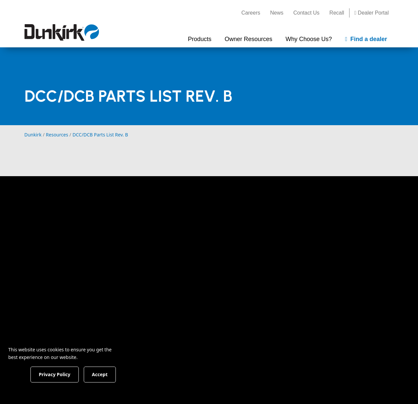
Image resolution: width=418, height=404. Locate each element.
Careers (250, 13)
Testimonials (254, 241)
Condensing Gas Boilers (148, 249)
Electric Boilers (137, 285)
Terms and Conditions (225, 348)
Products (132, 204)
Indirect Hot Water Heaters (142, 302)
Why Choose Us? (263, 204)
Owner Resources (205, 204)
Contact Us (306, 13)
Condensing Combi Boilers (142, 233)
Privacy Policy (265, 348)
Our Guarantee (258, 229)
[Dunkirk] (61, 32)
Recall (336, 13)
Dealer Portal (371, 13)
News (276, 13)
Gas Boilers (133, 261)
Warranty (190, 241)
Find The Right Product (147, 217)
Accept (113, 374)
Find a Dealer (345, 211)
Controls (129, 318)
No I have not (296, 389)
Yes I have (237, 389)
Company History (260, 217)
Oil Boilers (131, 273)
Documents (193, 217)
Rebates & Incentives (205, 229)
